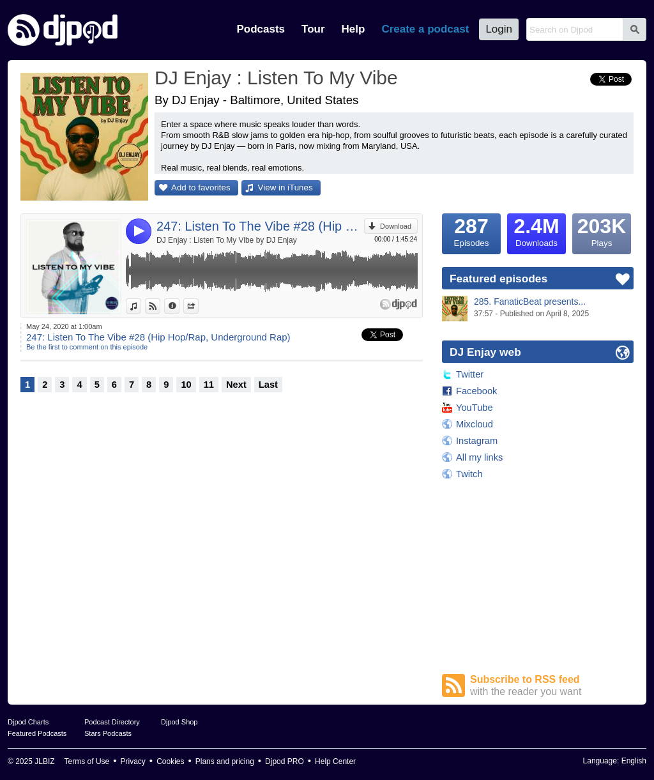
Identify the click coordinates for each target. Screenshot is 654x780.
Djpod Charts (28, 722)
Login (498, 29)
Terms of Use (87, 761)
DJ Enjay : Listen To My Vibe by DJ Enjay (226, 240)
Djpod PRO (284, 761)
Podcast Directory (112, 722)
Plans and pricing (224, 761)
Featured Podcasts (37, 733)
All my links (479, 457)
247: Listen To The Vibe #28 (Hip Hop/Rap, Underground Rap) (260, 226)
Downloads (536, 230)
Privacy (133, 761)
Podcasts (260, 29)
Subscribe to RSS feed (552, 686)
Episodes (471, 230)
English (633, 760)
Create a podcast (425, 29)
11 (209, 384)
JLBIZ (44, 761)
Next (236, 384)
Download (395, 226)
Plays (601, 230)
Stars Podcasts (108, 733)
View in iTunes (285, 187)
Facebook (476, 391)
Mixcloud (474, 424)
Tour (313, 29)
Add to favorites (201, 187)
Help (353, 29)
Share (198, 306)
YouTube (474, 407)
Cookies (170, 761)
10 (186, 384)
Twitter (469, 374)
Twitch (469, 474)
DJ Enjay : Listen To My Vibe (276, 77)
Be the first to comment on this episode (87, 347)
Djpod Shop (179, 722)
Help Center (335, 761)
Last (268, 384)
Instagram (477, 441)
